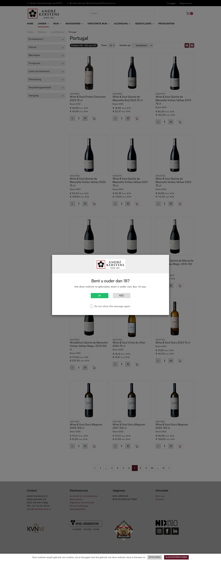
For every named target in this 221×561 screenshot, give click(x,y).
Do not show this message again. (113, 306)
